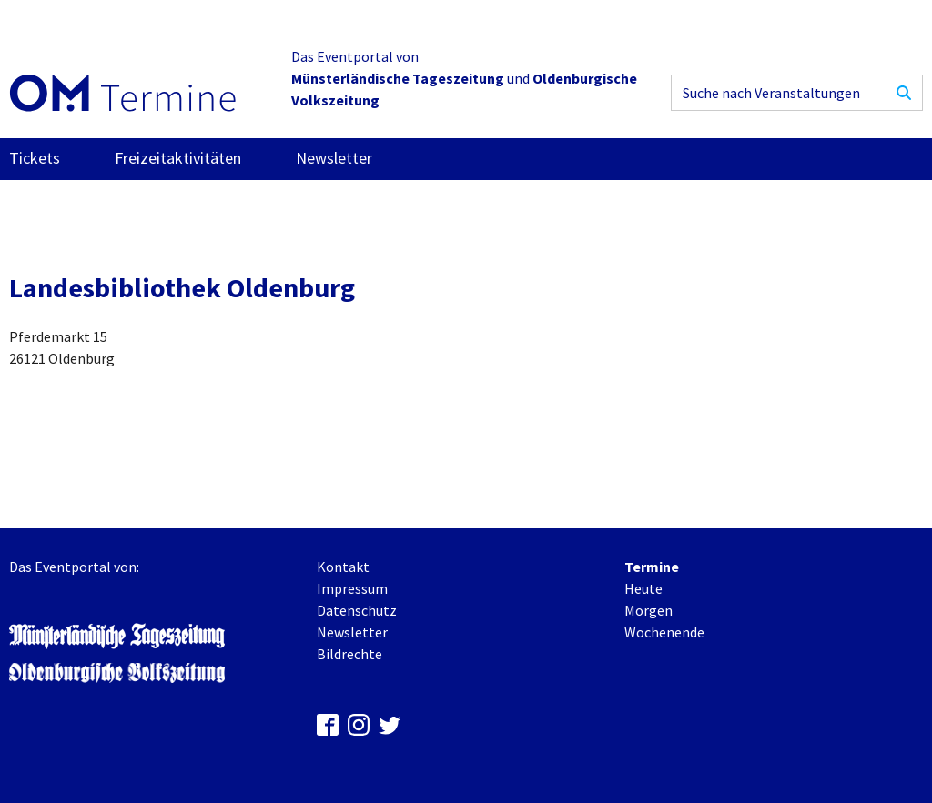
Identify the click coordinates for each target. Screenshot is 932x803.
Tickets (34, 157)
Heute (643, 588)
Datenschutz (357, 610)
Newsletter (334, 157)
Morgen (648, 610)
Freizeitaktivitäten (178, 157)
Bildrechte (349, 654)
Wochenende (664, 632)
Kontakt (343, 566)
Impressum (352, 588)
